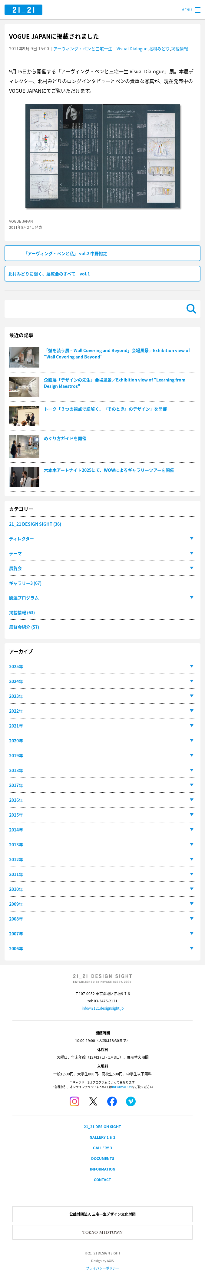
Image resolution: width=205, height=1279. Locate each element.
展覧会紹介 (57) (24, 627)
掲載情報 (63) (22, 612)
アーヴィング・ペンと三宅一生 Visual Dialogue (100, 48)
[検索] (96, 309)
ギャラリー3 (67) (25, 583)
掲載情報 (179, 48)
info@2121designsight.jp (103, 1008)
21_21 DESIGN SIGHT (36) (35, 524)
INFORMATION (122, 1086)
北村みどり (159, 48)
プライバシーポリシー (102, 1268)
